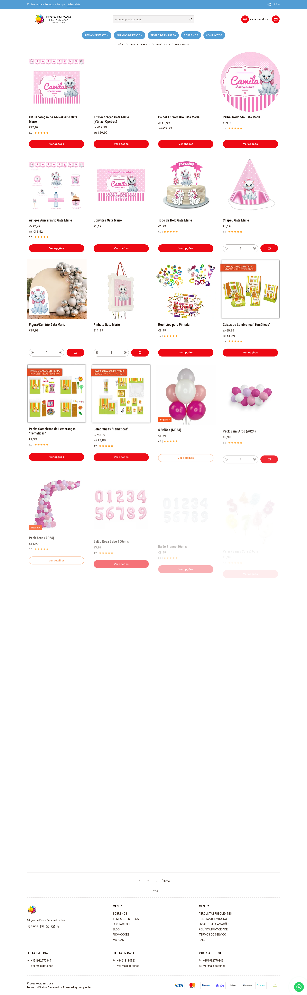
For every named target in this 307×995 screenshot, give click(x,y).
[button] (153, 891)
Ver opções (56, 143)
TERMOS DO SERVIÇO (212, 934)
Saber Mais (73, 4)
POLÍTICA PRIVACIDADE (213, 929)
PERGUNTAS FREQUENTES (215, 913)
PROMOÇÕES (121, 934)
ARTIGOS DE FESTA (129, 35)
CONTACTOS (214, 35)
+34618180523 (124, 960)
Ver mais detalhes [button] (40, 965)
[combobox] (153, 19)
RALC (202, 939)
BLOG (116, 929)
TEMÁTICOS (162, 44)
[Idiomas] (272, 4)
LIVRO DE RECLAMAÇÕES (214, 924)
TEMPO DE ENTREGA (163, 35)
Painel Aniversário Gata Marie (179, 117)
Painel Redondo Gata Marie (241, 117)
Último (166, 881)
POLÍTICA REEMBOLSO (213, 918)
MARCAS (118, 939)
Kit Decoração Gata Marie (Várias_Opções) (111, 119)
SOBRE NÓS (191, 35)
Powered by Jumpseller (77, 987)
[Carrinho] (275, 19)
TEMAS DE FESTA (97, 35)
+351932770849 (39, 960)
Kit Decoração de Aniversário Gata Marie (53, 119)
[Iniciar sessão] (255, 19)
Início (121, 44)
